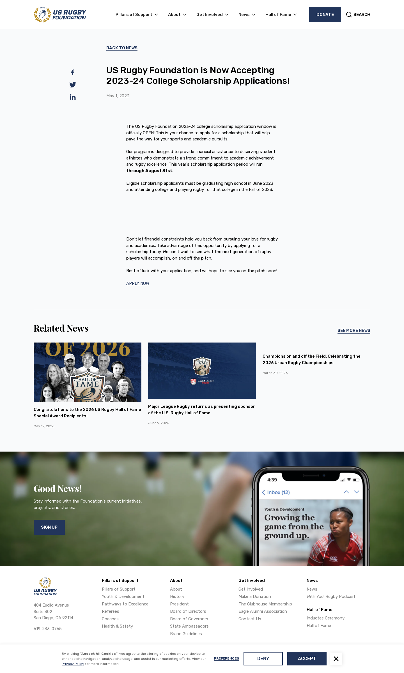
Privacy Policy (73, 664)
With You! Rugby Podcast (331, 596)
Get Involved (250, 589)
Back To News (121, 47)
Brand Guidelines (186, 633)
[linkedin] (73, 97)
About (176, 589)
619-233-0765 (48, 628)
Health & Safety (117, 626)
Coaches (110, 618)
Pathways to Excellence (125, 604)
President (179, 604)
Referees (110, 611)
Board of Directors (188, 611)
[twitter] (73, 85)
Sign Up (49, 527)
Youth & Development (123, 596)
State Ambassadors (189, 626)
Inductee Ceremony (326, 618)
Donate (325, 14)
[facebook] (73, 72)
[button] (336, 659)
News (312, 589)
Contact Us (249, 618)
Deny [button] (263, 658)
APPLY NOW (137, 283)
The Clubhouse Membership (265, 604)
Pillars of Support (119, 589)
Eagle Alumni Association (262, 611)
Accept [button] (307, 658)
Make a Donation (254, 596)
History (177, 596)
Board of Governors (189, 618)
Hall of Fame (319, 625)
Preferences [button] (226, 658)
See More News (354, 330)
